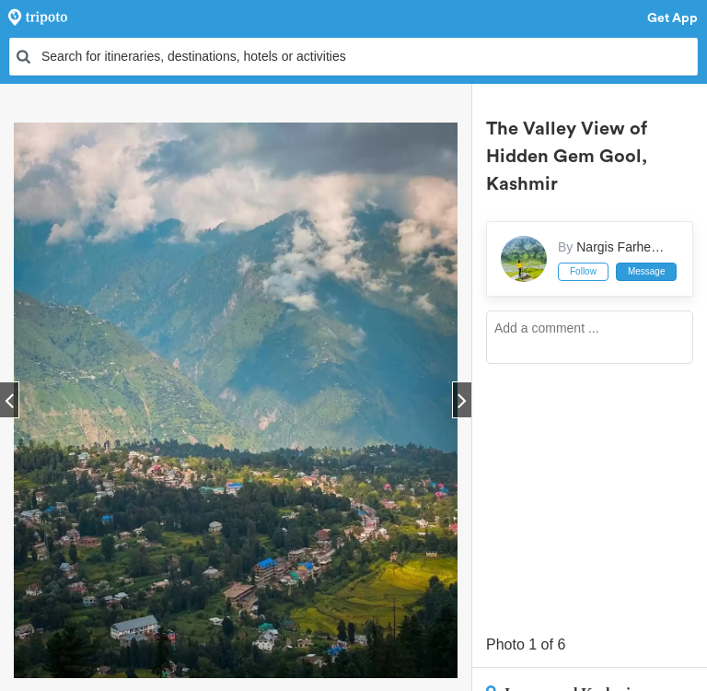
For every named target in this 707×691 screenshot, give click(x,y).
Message (647, 271)
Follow (583, 271)
